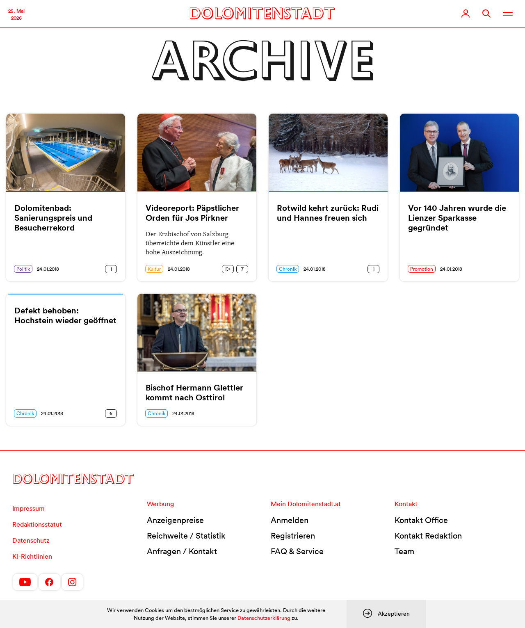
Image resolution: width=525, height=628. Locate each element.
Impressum (28, 508)
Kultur (154, 268)
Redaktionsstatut (37, 524)
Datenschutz (30, 540)
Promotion (421, 268)
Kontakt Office (421, 520)
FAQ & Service (297, 551)
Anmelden (289, 520)
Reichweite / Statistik (186, 536)
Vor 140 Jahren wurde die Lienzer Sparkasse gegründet (457, 218)
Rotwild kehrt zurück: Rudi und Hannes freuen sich (328, 213)
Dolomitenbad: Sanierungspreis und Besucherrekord (53, 218)
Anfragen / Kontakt (182, 551)
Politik (23, 268)
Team (404, 551)
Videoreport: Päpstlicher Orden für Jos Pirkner (192, 213)
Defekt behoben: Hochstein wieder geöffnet (65, 315)
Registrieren (293, 536)
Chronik (288, 268)
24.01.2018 (48, 268)
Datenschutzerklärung (263, 617)
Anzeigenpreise (175, 520)
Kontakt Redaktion (428, 536)
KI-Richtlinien (32, 556)
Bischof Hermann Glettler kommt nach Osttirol (194, 392)
